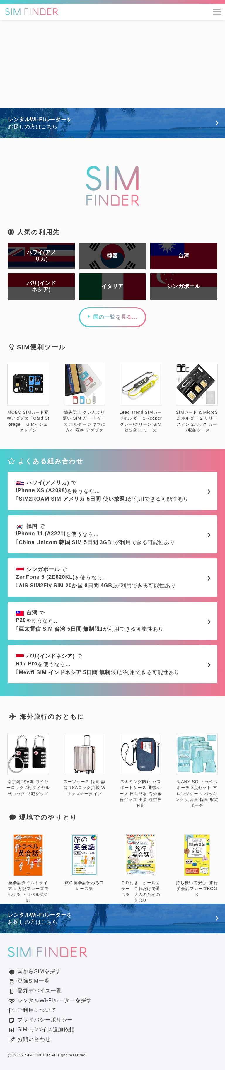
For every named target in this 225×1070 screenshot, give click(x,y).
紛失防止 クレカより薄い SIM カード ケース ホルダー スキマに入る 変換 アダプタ (84, 398)
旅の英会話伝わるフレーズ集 (84, 863)
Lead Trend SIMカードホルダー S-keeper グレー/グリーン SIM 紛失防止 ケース (141, 398)
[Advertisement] (112, 64)
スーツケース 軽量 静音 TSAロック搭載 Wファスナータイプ (84, 764)
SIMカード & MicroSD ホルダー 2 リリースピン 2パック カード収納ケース (197, 398)
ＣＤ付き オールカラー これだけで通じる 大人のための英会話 (140, 869)
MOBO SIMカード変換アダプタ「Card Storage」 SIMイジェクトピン (28, 398)
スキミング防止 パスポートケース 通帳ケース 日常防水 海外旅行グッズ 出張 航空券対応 (141, 770)
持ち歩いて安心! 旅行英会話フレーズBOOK (197, 866)
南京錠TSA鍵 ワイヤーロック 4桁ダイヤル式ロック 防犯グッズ (28, 764)
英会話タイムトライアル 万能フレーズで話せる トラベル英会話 (28, 869)
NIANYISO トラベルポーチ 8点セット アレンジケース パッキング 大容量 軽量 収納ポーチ (197, 770)
